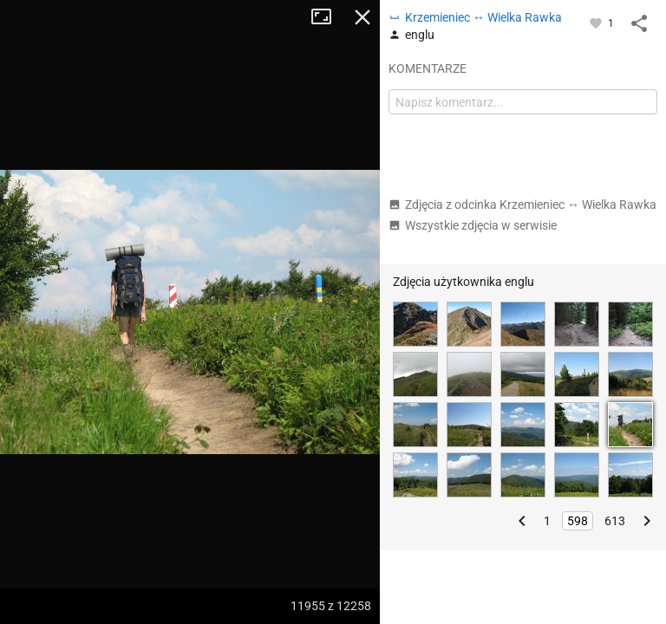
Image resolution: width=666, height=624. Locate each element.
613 (614, 521)
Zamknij (362, 17)
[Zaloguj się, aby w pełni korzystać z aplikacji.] (597, 22)
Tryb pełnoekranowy (327, 17)
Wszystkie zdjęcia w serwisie (472, 225)
